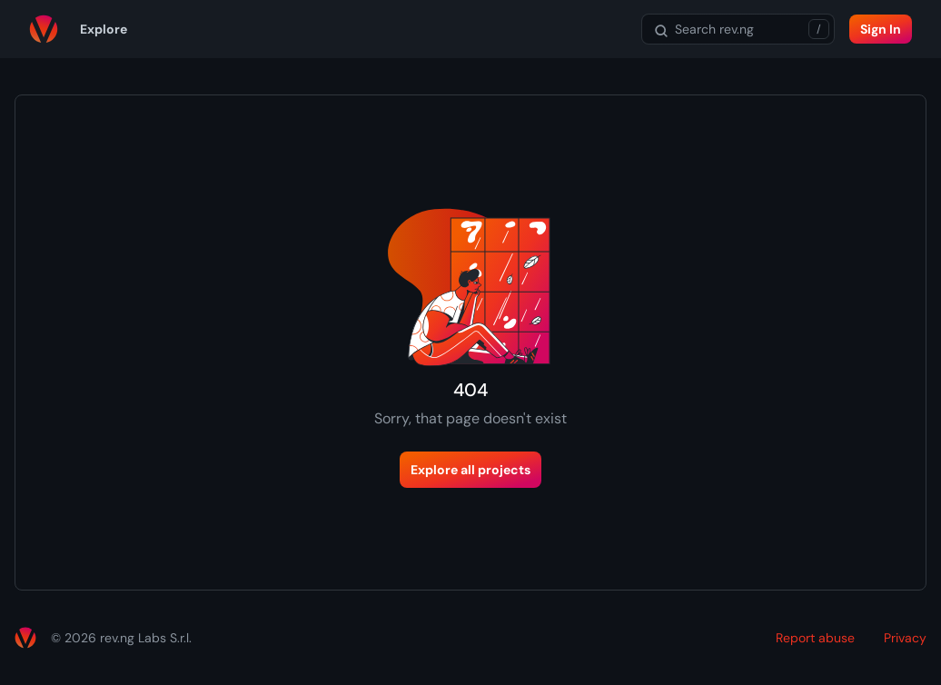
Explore (103, 29)
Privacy (905, 638)
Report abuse (815, 638)
